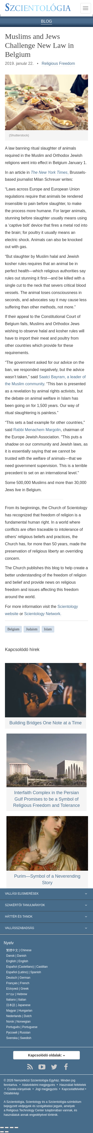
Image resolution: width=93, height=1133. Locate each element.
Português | (21, 1027)
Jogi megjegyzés (46, 1089)
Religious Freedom (58, 63)
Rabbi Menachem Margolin (37, 430)
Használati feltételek (73, 1085)
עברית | (16, 994)
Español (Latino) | (23, 972)
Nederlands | (19, 1016)
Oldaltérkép (11, 1093)
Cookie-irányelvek (19, 1089)
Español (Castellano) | (27, 966)
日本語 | (18, 1005)
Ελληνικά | (17, 988)
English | (17, 961)
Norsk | (18, 1021)
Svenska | (18, 1038)
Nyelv (9, 943)
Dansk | (16, 955)
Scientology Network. (42, 614)
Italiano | (16, 999)
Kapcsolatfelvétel (73, 1089)
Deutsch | (18, 977)
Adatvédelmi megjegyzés (38, 1085)
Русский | (18, 1032)
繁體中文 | (18, 950)
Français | (17, 983)
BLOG (46, 21)
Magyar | (19, 1010)
